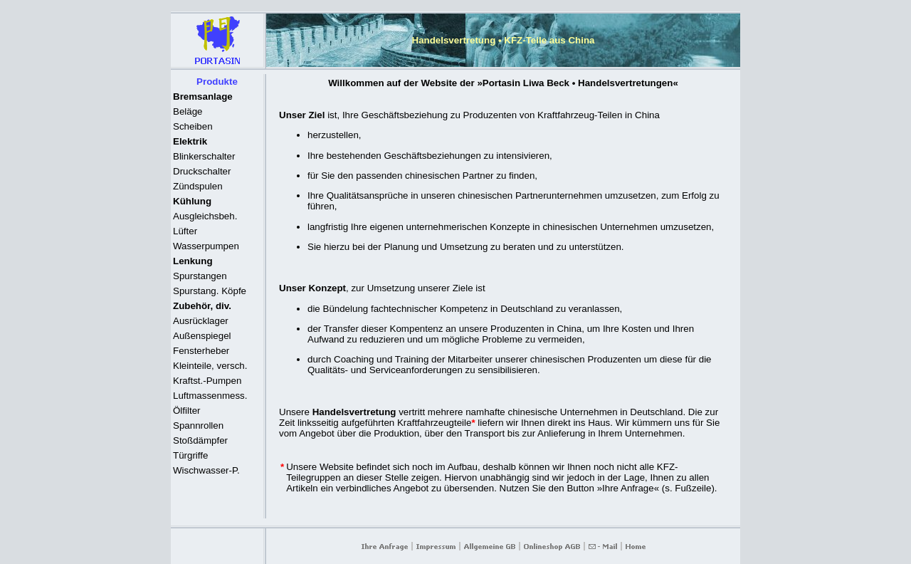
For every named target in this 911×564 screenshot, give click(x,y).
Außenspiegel (202, 335)
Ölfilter (187, 410)
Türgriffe (190, 455)
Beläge (188, 111)
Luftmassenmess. (210, 395)
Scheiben (193, 126)
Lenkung (193, 261)
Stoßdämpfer (200, 440)
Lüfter (185, 231)
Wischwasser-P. (206, 470)
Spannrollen (198, 425)
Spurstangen (200, 276)
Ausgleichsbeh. (205, 216)
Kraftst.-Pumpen (207, 380)
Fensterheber (201, 350)
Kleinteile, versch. (210, 365)
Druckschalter (202, 171)
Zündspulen (198, 186)
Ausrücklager (200, 320)
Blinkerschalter (204, 156)
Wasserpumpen (206, 246)
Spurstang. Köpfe (209, 291)
